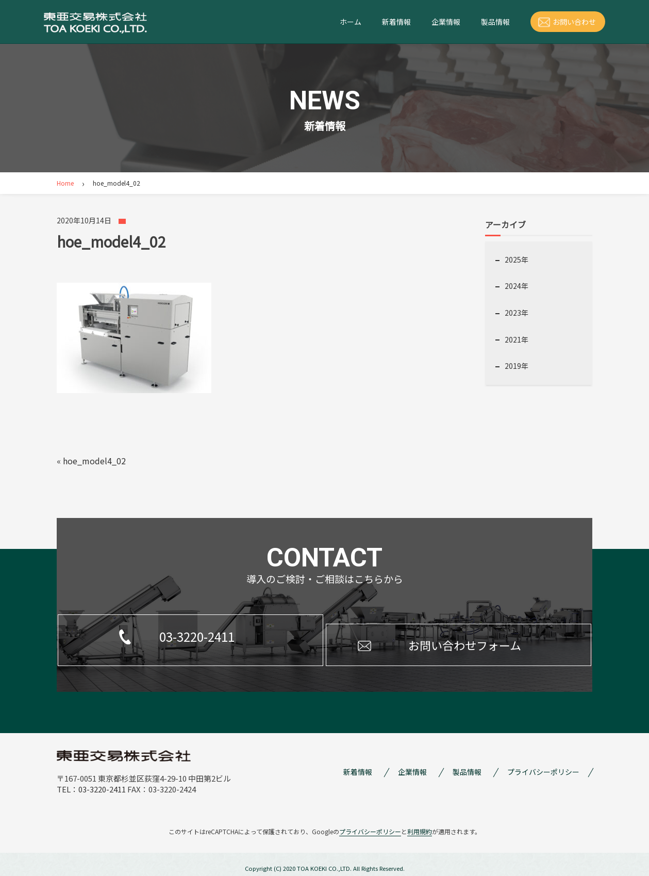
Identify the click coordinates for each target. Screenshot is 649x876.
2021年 (516, 339)
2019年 (516, 366)
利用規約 (419, 823)
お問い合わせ (574, 22)
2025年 (516, 259)
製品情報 (495, 22)
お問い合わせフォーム (431, 635)
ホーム (350, 22)
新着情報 (396, 22)
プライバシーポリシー (543, 764)
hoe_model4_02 (94, 461)
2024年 (516, 286)
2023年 (516, 312)
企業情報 (445, 22)
